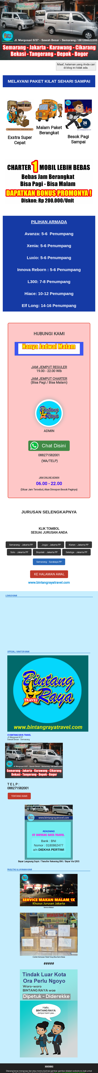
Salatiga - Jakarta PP (76, 549)
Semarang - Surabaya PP (49, 558)
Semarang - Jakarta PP (21, 541)
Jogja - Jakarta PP (51, 541)
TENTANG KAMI (19, 792)
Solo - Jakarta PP (19, 549)
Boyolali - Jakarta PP (47, 549)
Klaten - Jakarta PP (78, 541)
